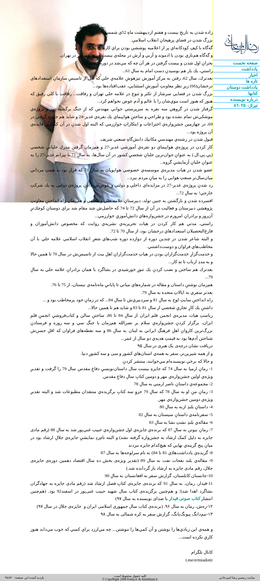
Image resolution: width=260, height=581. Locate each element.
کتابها (253, 93)
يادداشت (250, 69)
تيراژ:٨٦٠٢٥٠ (246, 105)
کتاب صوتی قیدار (184, 498)
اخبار (254, 75)
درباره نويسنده (244, 99)
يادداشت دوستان (243, 87)
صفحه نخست (246, 62)
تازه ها (252, 81)
